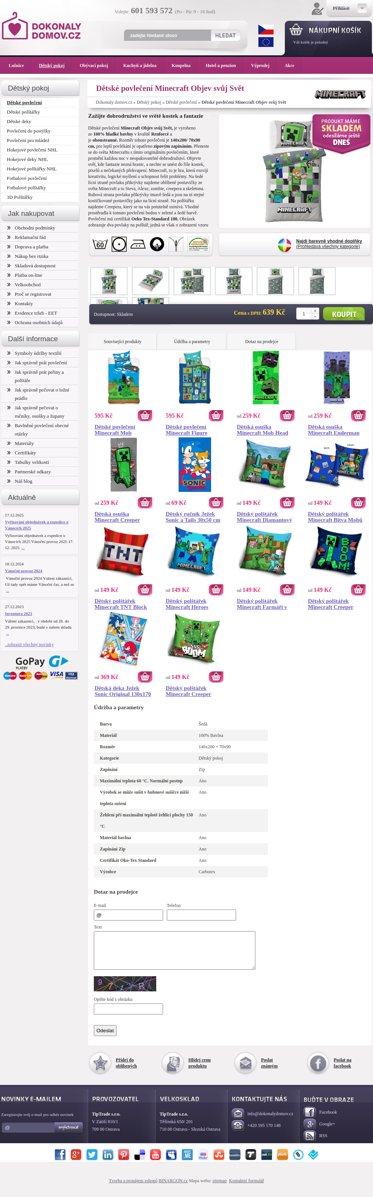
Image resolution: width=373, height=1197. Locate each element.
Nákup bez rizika (27, 256)
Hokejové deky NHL (27, 159)
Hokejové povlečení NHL (32, 150)
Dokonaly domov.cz (114, 102)
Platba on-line (24, 275)
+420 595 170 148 (256, 1133)
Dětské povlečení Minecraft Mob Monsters (115, 430)
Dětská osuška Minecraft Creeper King (117, 517)
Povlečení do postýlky (28, 131)
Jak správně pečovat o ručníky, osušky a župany (35, 412)
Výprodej (264, 65)
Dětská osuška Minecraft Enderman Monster (333, 430)
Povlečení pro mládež (28, 140)
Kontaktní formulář (246, 1187)
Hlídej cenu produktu (199, 1069)
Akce (291, 65)
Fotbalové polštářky (26, 187)
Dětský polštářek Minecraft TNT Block (121, 604)
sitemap (220, 1187)
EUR (266, 42)
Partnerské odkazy (29, 471)
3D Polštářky (20, 197)
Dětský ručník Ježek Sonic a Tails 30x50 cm (193, 517)
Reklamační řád (26, 237)
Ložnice (20, 65)
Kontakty (20, 303)
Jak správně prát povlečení (37, 362)
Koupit (344, 313)
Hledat (225, 35)
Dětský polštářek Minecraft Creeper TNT (330, 604)
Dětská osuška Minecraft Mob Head (262, 430)
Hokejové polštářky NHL (32, 169)
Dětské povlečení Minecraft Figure (186, 430)
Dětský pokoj (149, 102)
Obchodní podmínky (31, 228)
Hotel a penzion (225, 65)
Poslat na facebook (342, 1069)
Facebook (320, 1119)
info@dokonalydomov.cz (262, 1121)
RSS (315, 1143)
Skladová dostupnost (31, 265)
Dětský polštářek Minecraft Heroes (187, 604)
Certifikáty (21, 453)
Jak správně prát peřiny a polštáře (35, 376)
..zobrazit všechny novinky (29, 644)
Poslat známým (269, 1069)
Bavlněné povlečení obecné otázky (38, 430)
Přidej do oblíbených (126, 1069)
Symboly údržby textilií (34, 353)
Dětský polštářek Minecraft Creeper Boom (188, 691)
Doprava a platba (27, 247)
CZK (266, 29)
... (23, 547)
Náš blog (20, 481)
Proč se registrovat (29, 294)
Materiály (20, 443)
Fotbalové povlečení (27, 178)
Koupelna (185, 65)
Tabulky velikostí (28, 462)
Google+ (319, 1131)
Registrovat (69, 1134)
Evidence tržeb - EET (32, 313)
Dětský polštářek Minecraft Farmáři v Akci (262, 604)
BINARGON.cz (173, 1187)
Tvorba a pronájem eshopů (133, 1187)
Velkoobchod (24, 284)
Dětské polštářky (23, 112)
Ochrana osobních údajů (34, 322)
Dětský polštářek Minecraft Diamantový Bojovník (264, 517)
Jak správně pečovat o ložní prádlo (38, 394)
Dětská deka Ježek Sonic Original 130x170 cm (123, 691)
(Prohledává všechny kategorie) (329, 244)
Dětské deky (19, 121)
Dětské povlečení (181, 102)
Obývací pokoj (98, 65)
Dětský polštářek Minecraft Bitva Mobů (335, 517)
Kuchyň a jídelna (143, 65)
